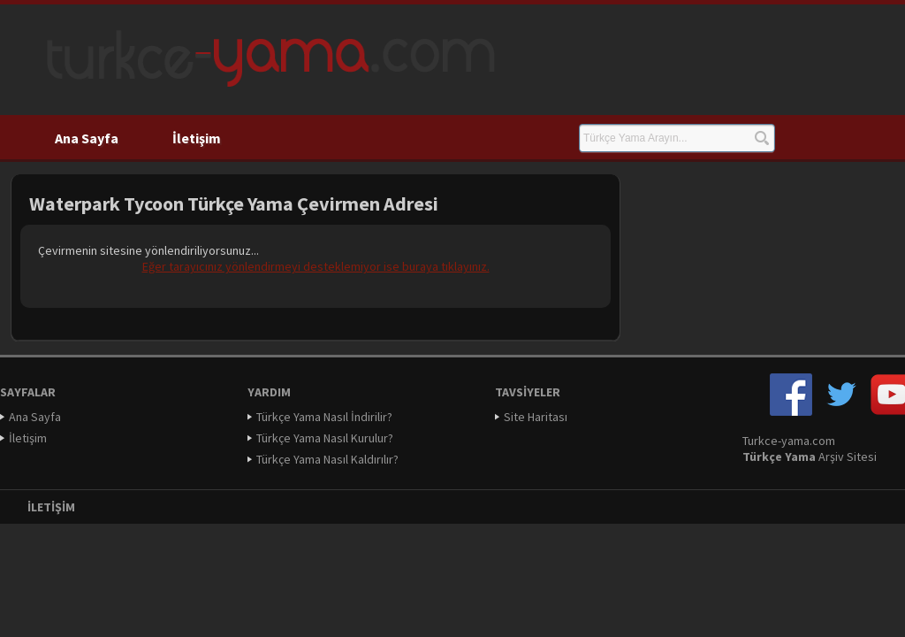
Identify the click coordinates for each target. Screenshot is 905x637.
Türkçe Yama (779, 456)
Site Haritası (535, 417)
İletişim (196, 138)
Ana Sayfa (86, 138)
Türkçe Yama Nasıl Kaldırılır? (327, 459)
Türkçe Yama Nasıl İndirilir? (324, 417)
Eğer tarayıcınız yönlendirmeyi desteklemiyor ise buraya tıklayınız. (316, 266)
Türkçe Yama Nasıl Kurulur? (324, 438)
